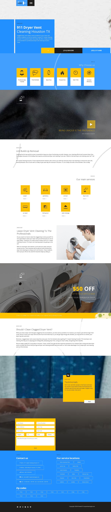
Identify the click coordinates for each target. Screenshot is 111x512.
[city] (45, 427)
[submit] (35, 448)
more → (25, 198)
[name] (25, 423)
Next (89, 401)
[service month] (20, 434)
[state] (25, 430)
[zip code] (45, 430)
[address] (25, 427)
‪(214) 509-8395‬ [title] (68, 50)
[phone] (45, 423)
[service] (35, 441)
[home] (21, 3)
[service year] (40, 434)
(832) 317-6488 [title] (96, 50)
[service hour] (51, 434)
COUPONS (87, 302)
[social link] (17, 507)
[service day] (30, 434)
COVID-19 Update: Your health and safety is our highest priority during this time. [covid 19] (39, 315)
